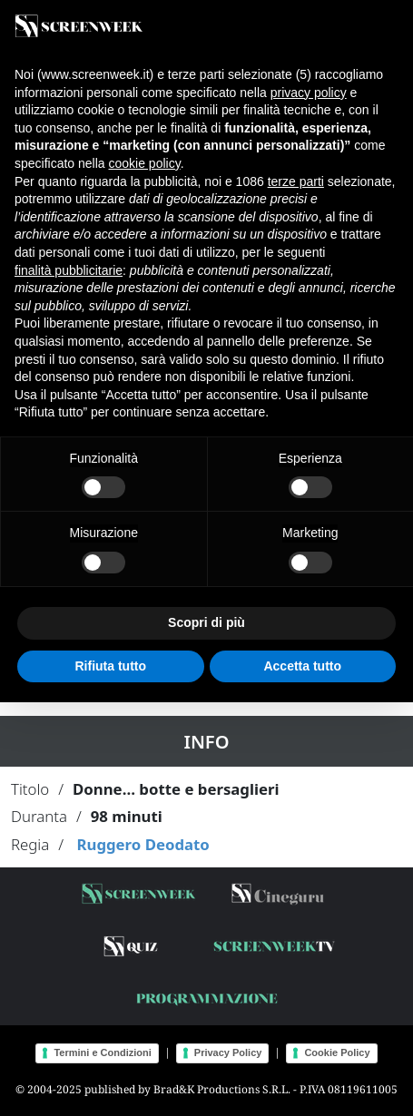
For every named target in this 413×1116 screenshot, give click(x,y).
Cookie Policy (336, 1052)
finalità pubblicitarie (69, 270)
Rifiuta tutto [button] (110, 666)
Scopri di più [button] (206, 622)
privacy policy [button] (308, 92)
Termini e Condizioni (102, 1052)
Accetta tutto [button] (302, 666)
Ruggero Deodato (142, 844)
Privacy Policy (228, 1052)
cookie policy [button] (145, 163)
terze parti (296, 181)
